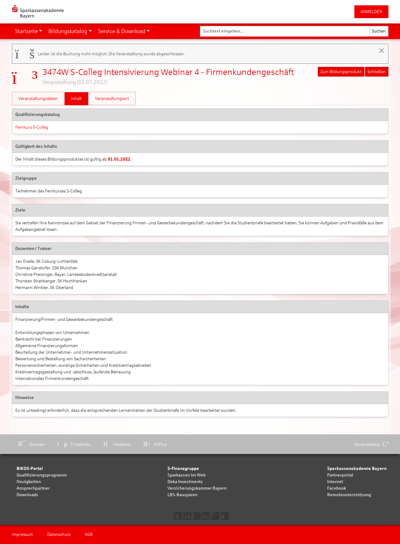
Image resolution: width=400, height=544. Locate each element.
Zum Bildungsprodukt (341, 71)
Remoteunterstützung (349, 494)
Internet (335, 481)
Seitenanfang (371, 444)
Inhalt (76, 98)
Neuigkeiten (29, 481)
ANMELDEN (371, 11)
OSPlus (155, 444)
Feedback (117, 444)
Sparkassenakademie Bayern (357, 468)
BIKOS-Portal (30, 468)
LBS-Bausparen (183, 494)
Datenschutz (59, 534)
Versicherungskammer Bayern (197, 488)
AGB (88, 534)
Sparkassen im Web (187, 475)
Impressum (22, 534)
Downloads (27, 494)
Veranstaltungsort (112, 98)
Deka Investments (185, 481)
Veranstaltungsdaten (38, 98)
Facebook (336, 488)
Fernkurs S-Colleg (31, 127)
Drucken (31, 444)
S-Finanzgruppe (183, 468)
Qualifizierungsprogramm (42, 475)
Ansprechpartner (33, 488)
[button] (29, 31)
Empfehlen (74, 444)
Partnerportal (340, 475)
